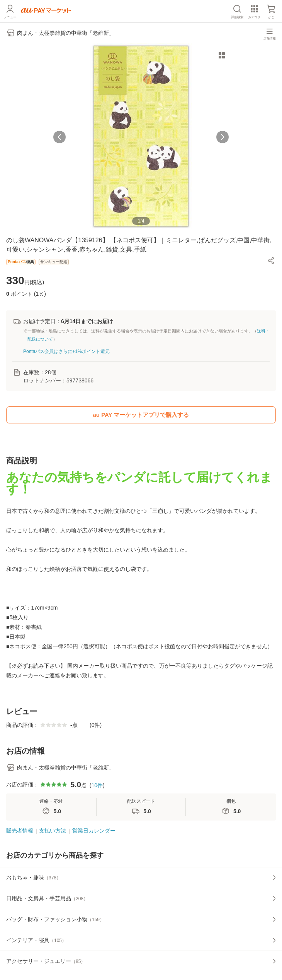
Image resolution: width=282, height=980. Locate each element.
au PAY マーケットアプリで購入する (141, 414)
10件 (97, 785)
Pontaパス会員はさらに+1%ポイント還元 (66, 351)
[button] (271, 260)
